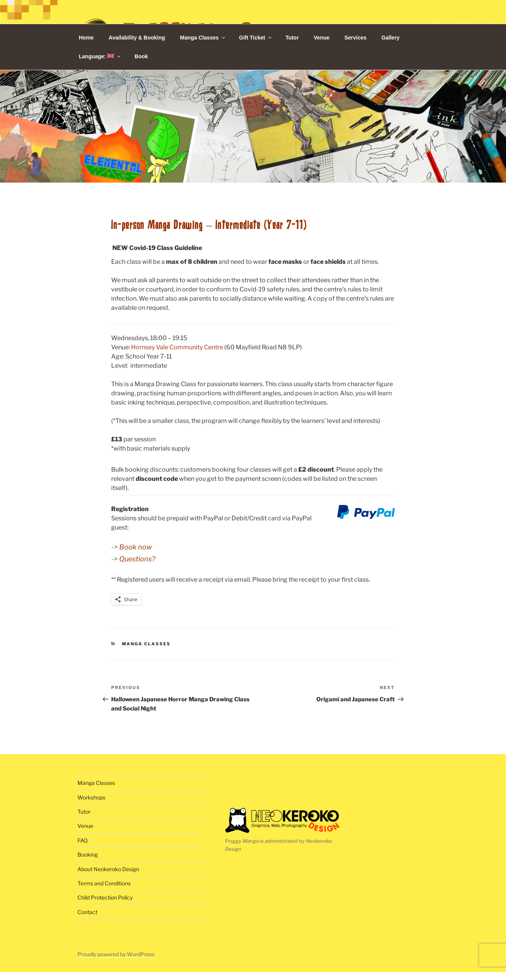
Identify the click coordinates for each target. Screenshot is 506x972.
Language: (100, 56)
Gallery (390, 38)
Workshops (91, 797)
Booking (87, 854)
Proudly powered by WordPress (115, 954)
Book (141, 56)
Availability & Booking (136, 38)
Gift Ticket (256, 38)
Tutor (292, 38)
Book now (135, 547)
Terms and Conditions (104, 883)
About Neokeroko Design (108, 869)
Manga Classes (203, 38)
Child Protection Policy (105, 897)
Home (86, 38)
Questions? (137, 559)
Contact (87, 912)
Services (355, 38)
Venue (321, 38)
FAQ (82, 840)
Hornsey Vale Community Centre (177, 347)
